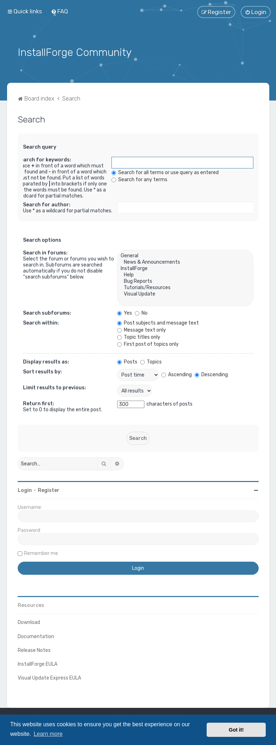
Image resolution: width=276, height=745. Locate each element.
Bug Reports (185, 280)
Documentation (36, 635)
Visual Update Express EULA (49, 677)
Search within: (41, 322)
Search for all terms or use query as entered (165, 172)
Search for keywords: (44, 159)
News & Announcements (185, 261)
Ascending (176, 374)
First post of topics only (148, 343)
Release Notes (34, 649)
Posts (127, 361)
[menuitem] (59, 11)
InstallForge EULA (37, 663)
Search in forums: (45, 252)
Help (185, 274)
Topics (151, 361)
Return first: (38, 403)
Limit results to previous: (54, 387)
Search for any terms (139, 179)
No (141, 312)
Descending (211, 374)
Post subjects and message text (158, 322)
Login (25, 490)
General (185, 255)
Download (29, 622)
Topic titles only (138, 336)
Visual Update (185, 293)
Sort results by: (42, 371)
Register (48, 490)
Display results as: (46, 361)
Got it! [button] (236, 730)
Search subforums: (47, 312)
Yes (124, 312)
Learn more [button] (48, 734)
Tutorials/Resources (185, 287)
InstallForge (185, 268)
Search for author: (46, 204)
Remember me (41, 553)
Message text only (141, 329)
